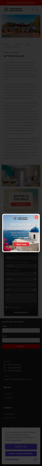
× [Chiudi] (36, 217)
